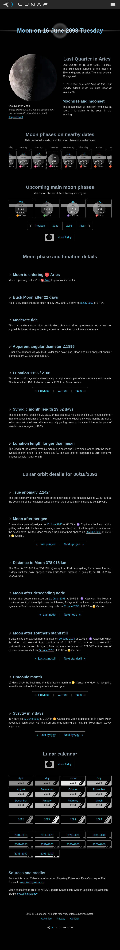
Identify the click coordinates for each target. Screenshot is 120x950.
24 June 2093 (46, 650)
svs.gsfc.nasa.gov (27, 893)
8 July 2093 (86, 302)
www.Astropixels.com (32, 882)
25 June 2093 (93, 532)
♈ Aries (45, 280)
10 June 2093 (54, 524)
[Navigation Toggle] (60, 4)
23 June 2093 (31, 718)
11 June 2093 (57, 598)
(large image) (16, 117)
